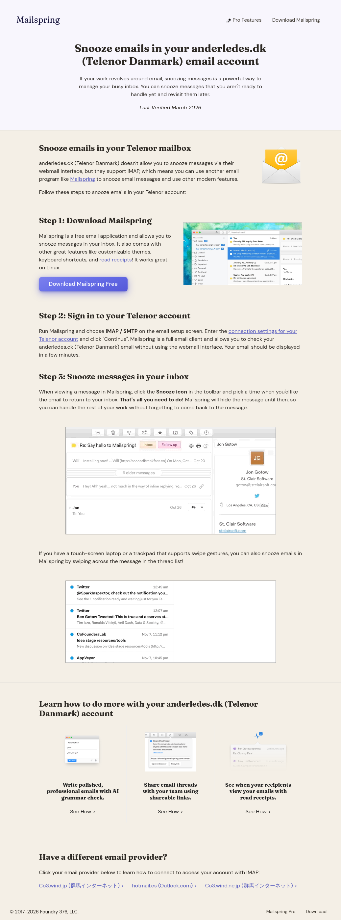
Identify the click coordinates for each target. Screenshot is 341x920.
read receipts (115, 259)
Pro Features (243, 20)
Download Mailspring (296, 20)
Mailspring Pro (281, 911)
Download (316, 911)
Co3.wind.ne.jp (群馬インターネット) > (251, 885)
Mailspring (38, 19)
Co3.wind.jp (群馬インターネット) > (81, 885)
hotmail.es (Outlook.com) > (164, 885)
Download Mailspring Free (83, 283)
